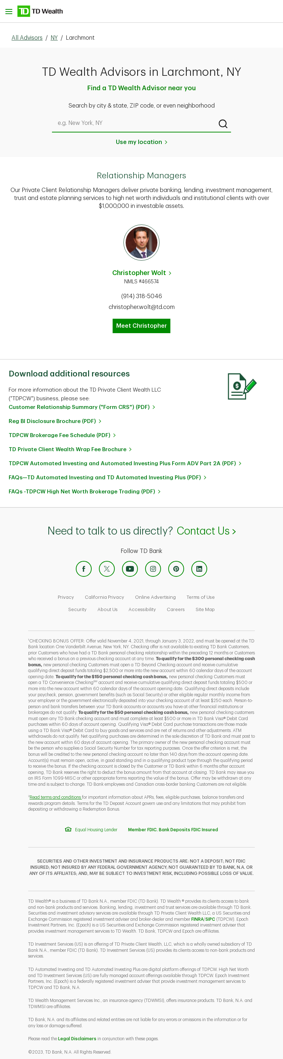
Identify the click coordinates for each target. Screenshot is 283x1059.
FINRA (197, 919)
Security (77, 609)
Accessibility (142, 609)
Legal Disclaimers (77, 1039)
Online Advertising (155, 597)
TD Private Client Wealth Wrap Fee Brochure (67, 449)
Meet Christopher (141, 326)
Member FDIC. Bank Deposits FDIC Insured (173, 830)
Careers (176, 609)
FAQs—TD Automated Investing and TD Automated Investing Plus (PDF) (105, 477)
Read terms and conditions (56, 797)
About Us (107, 609)
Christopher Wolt (139, 273)
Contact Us (206, 531)
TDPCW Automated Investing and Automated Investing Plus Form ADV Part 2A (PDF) (122, 463)
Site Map (205, 609)
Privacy (66, 597)
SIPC (210, 919)
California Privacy (104, 597)
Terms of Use (201, 597)
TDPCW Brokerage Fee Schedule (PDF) (59, 435)
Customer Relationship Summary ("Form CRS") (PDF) (79, 407)
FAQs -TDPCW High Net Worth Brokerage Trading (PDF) (82, 491)
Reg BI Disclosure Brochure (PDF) (52, 421)
